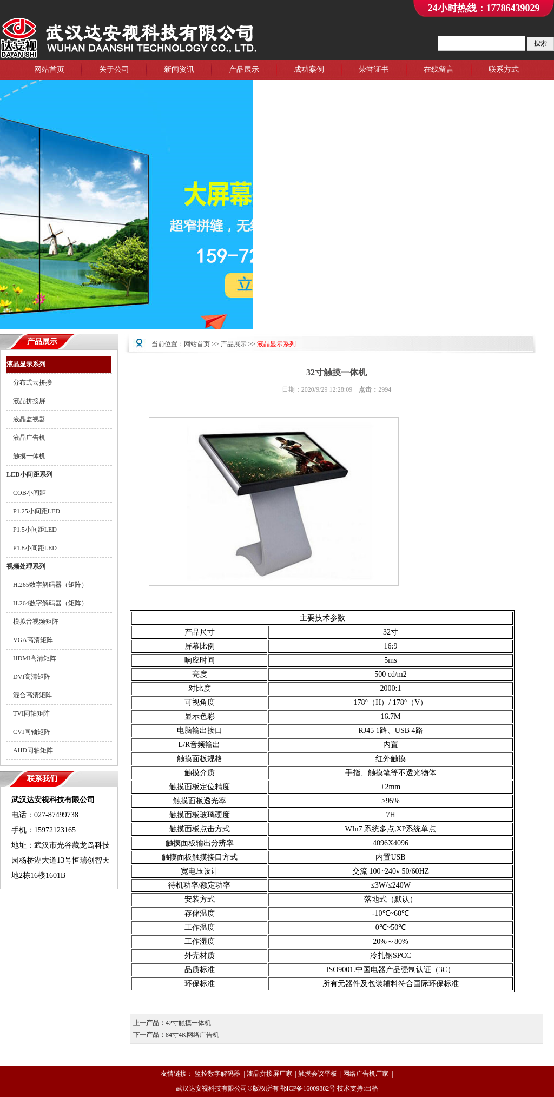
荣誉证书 (374, 69)
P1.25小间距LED (33, 511)
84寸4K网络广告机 (192, 1035)
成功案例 (309, 69)
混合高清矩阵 (29, 695)
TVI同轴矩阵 (28, 713)
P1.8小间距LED (31, 548)
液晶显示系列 (25, 364)
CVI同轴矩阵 (28, 732)
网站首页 (49, 69)
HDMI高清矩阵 (31, 658)
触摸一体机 (25, 456)
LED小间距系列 (29, 474)
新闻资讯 (179, 69)
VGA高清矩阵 (29, 640)
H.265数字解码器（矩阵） (47, 585)
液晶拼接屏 (25, 401)
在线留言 (439, 69)
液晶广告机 (25, 437)
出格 (371, 1088)
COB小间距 (26, 493)
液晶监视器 (25, 419)
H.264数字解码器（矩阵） (47, 603)
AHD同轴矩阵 (29, 750)
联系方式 (504, 69)
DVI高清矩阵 (28, 676)
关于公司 (114, 69)
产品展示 (244, 69)
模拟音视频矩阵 (32, 621)
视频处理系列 (25, 566)
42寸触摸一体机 (188, 1023)
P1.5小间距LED (31, 529)
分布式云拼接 (29, 382)
